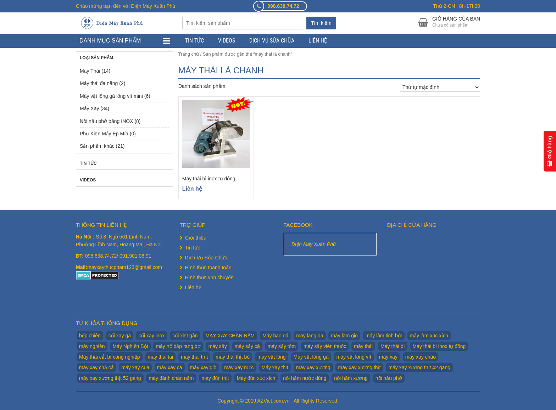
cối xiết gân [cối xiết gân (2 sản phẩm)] (185, 335)
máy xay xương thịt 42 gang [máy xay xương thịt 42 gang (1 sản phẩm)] (419, 367)
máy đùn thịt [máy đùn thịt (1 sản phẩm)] (215, 378)
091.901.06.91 (135, 256)
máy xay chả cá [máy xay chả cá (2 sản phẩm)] (96, 367)
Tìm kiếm (321, 23)
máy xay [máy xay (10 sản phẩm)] (388, 357)
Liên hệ (317, 40)
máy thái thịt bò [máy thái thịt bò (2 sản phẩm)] (233, 357)
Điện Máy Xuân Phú (313, 244)
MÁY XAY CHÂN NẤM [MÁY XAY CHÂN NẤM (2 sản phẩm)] (230, 335)
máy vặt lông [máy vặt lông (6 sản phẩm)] (271, 357)
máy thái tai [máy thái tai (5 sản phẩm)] (160, 357)
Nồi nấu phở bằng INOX (106, 121)
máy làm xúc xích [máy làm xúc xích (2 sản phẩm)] (429, 335)
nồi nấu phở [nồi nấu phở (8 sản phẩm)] (389, 378)
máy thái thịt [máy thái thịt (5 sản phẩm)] (194, 357)
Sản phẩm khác (97, 146)
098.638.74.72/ (102, 256)
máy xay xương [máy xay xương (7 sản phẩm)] (313, 367)
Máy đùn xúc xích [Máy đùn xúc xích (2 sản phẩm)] (256, 378)
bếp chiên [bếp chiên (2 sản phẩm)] (90, 335)
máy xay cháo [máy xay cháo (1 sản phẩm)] (420, 357)
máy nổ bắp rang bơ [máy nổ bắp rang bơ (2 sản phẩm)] (178, 346)
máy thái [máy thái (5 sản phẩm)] (363, 346)
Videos (226, 40)
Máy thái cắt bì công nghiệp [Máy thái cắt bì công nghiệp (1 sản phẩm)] (109, 357)
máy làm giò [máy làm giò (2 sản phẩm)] (344, 335)
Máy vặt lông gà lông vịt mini (111, 96)
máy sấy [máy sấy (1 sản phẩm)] (217, 346)
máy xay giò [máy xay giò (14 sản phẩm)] (203, 367)
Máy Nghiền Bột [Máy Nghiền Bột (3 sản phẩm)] (130, 346)
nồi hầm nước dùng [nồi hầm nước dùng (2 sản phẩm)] (304, 378)
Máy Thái (90, 71)
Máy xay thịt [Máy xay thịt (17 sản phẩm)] (275, 367)
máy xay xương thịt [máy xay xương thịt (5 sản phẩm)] (359, 367)
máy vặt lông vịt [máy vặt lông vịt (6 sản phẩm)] (353, 357)
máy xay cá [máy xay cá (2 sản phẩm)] (169, 367)
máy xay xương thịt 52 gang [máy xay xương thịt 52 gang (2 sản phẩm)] (110, 378)
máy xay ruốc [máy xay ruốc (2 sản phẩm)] (239, 367)
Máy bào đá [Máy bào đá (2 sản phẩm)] (275, 335)
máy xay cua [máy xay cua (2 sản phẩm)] (135, 367)
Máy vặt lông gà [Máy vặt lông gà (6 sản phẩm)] (311, 357)
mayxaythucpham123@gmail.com (124, 267)
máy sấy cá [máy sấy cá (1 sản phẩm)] (247, 346)
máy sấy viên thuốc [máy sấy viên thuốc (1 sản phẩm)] (325, 346)
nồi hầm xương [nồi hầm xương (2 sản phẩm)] (351, 378)
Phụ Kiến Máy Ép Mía (104, 133)
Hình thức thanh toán (208, 267)
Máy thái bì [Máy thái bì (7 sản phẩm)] (392, 346)
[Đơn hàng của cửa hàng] (440, 87)
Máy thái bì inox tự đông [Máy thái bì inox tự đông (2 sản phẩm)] (439, 346)
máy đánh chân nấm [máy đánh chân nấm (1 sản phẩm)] (171, 378)
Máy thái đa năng (99, 83)
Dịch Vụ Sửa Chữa (271, 40)
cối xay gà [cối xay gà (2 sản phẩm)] (120, 335)
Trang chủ (188, 54)
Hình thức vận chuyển (209, 277)
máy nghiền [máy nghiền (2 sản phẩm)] (92, 346)
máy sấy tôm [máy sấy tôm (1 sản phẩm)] (282, 346)
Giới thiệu (196, 238)
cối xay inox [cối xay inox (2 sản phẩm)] (152, 335)
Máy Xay (89, 108)
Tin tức (194, 40)
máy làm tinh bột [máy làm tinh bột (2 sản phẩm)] (384, 335)
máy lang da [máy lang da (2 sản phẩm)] (309, 335)
